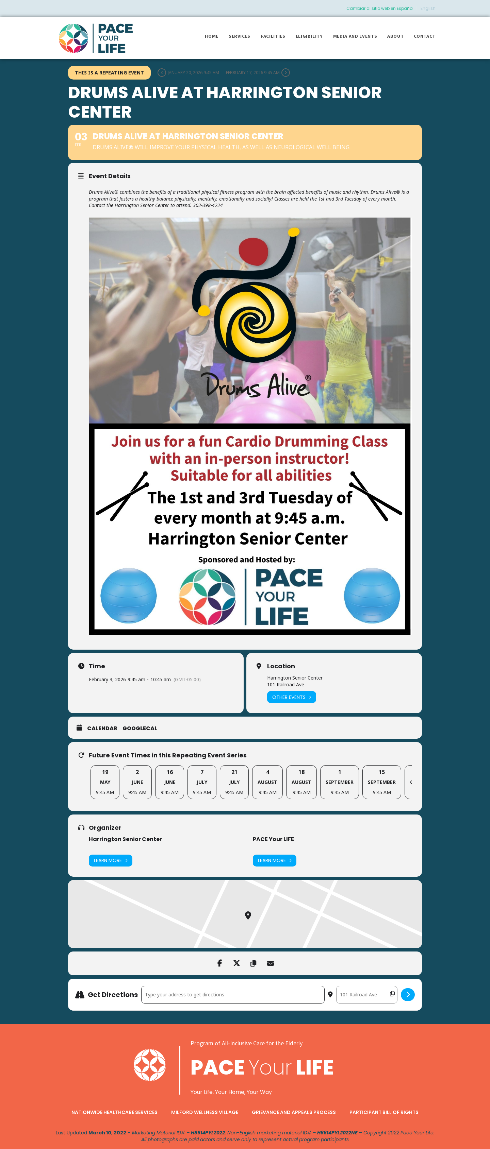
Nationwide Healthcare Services (114, 1112)
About (395, 36)
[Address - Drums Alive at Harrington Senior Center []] (233, 995)
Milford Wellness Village (204, 1112)
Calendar (102, 728)
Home (211, 36)
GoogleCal (139, 728)
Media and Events (355, 36)
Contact (425, 36)
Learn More (110, 860)
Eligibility (309, 36)
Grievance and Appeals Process (294, 1112)
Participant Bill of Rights (384, 1112)
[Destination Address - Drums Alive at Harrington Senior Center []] (366, 995)
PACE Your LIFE (273, 839)
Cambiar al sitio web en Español (379, 8)
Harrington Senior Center (125, 839)
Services (239, 36)
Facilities (273, 36)
